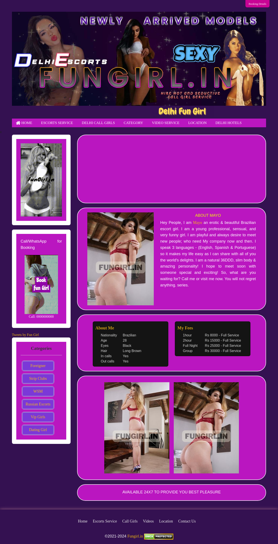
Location (197, 123)
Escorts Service (57, 123)
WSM (38, 391)
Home (24, 123)
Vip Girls (38, 417)
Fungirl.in (135, 536)
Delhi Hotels (228, 123)
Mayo (197, 222)
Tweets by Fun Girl (25, 335)
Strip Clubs (38, 378)
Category (133, 123)
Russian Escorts (38, 404)
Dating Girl (38, 430)
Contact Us (187, 521)
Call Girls (130, 521)
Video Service (166, 123)
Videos (148, 521)
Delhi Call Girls (98, 123)
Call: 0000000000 (41, 316)
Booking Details (260, 3)
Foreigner (38, 366)
